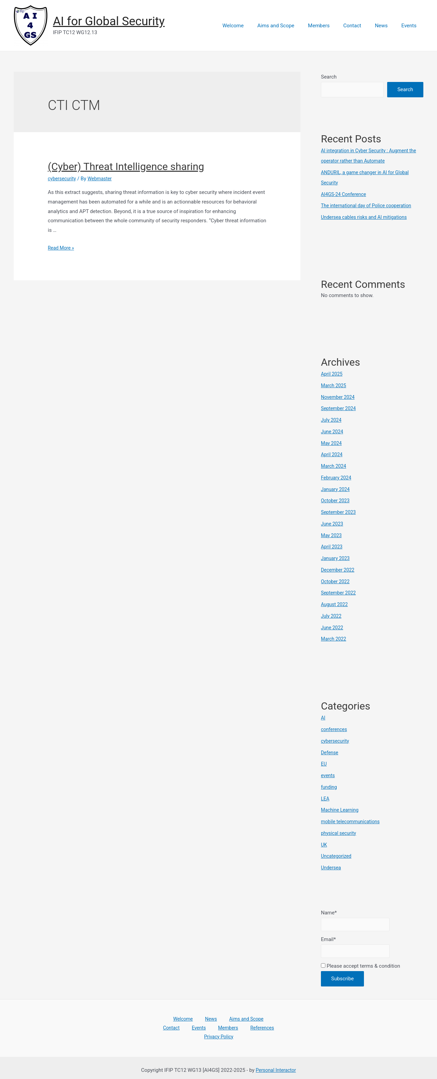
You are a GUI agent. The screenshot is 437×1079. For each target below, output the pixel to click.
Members (330, 26)
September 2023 (339, 512)
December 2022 (339, 570)
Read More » (62, 248)
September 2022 (339, 593)
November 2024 (339, 397)
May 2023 (332, 535)
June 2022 (333, 628)
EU (324, 764)
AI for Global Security (109, 21)
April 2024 (332, 454)
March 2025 (334, 385)
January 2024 (336, 489)
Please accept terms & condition (360, 968)
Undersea (331, 868)
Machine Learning (341, 810)
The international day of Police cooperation (369, 205)
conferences (335, 729)
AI (323, 718)
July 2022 (332, 616)
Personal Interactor (275, 1065)
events (328, 775)
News (386, 26)
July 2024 (332, 420)
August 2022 (335, 604)
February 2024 (337, 478)
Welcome (252, 26)
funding (329, 787)
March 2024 (334, 466)
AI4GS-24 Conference (345, 194)
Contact (360, 26)
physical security (340, 833)
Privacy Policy (258, 1031)
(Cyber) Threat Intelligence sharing (126, 166)
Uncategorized (337, 856)
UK (324, 845)
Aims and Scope (291, 26)
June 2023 (333, 524)
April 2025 (332, 374)
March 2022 (334, 639)
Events (410, 26)
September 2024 (339, 408)
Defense (330, 752)
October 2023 (336, 501)
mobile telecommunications (352, 821)
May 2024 (332, 443)
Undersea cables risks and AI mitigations (367, 217)
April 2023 (332, 547)
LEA (325, 799)
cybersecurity (63, 179)
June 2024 (333, 432)
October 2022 (336, 581)
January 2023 (336, 558)
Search (329, 77)
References (225, 1031)
